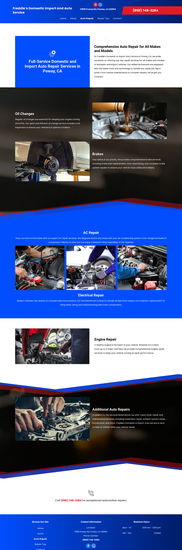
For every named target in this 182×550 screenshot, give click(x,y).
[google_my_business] (100, 5)
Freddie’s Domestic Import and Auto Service (42, 10)
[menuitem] (63, 18)
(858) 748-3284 (145, 10)
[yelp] (96, 5)
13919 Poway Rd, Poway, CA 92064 (98, 9)
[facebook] (88, 546)
